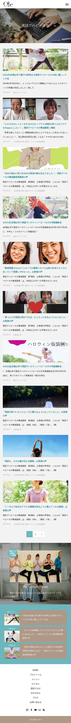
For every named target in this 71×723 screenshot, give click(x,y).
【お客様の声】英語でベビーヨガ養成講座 (29, 142)
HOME (35, 670)
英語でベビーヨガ (20, 92)
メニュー (35, 679)
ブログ (35, 698)
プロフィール (35, 675)
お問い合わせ (35, 702)
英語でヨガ (35, 688)
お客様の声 (17, 335)
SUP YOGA (35, 693)
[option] (35, 573)
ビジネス (35, 684)
